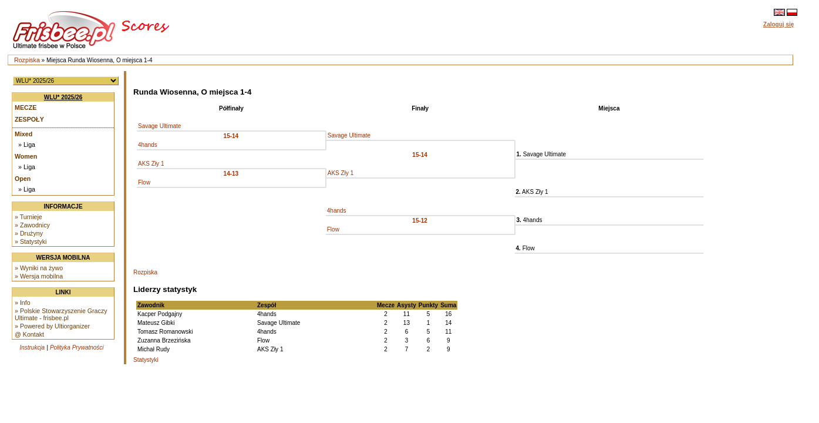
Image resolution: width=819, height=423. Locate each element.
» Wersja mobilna (39, 276)
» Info (23, 302)
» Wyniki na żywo (39, 267)
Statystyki (146, 360)
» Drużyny (29, 233)
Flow (144, 182)
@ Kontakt (29, 334)
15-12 (419, 220)
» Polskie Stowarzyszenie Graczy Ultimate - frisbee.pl (61, 314)
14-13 (231, 173)
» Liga (26, 144)
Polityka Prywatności (77, 347)
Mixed (23, 133)
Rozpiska (27, 59)
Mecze (25, 107)
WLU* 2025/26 (63, 97)
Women (26, 156)
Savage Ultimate (159, 126)
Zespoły (29, 119)
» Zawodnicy (32, 225)
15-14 (231, 136)
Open (23, 178)
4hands (147, 145)
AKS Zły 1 (151, 163)
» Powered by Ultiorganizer (52, 326)
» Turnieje (28, 216)
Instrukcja (32, 347)
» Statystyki (30, 241)
